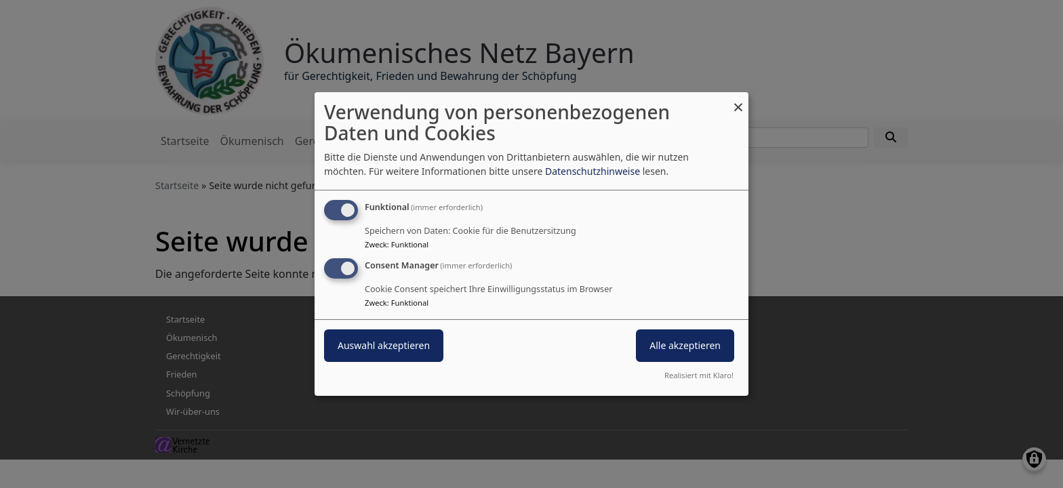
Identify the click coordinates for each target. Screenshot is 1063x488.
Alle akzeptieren (685, 345)
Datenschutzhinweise (592, 171)
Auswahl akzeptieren (384, 345)
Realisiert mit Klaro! (699, 375)
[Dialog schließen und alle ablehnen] (738, 100)
